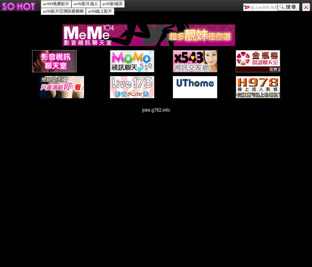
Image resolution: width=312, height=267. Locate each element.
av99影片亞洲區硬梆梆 (63, 11)
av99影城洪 (113, 3)
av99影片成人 (86, 3)
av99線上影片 (100, 11)
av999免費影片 (56, 3)
